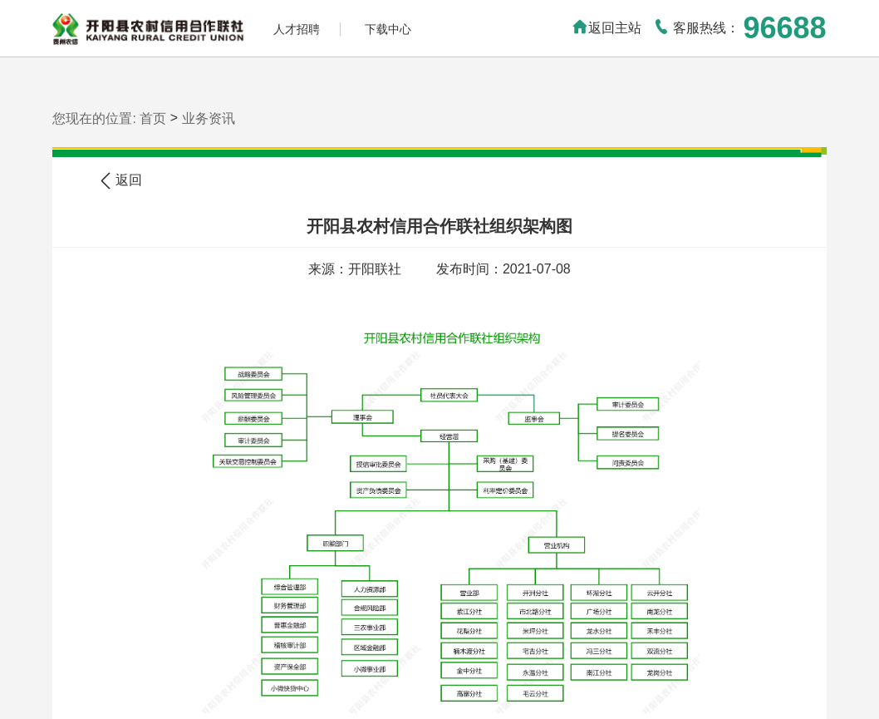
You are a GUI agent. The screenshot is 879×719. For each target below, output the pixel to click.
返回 (121, 181)
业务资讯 (208, 118)
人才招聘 (296, 29)
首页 (153, 118)
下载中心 (388, 29)
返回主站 (606, 28)
